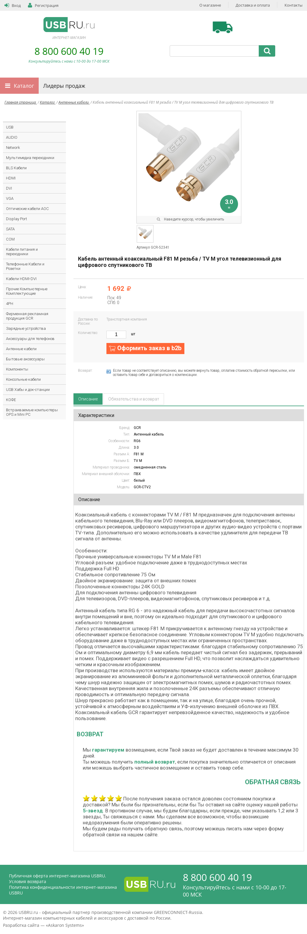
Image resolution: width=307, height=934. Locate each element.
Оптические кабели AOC (27, 208)
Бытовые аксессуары (25, 359)
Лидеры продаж (64, 85)
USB (9, 127)
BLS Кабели (16, 168)
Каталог (24, 85)
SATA (10, 229)
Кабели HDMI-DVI (21, 278)
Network (13, 147)
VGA (9, 198)
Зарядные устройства (26, 328)
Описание (88, 399)
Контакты (294, 5)
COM (10, 239)
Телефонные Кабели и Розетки (25, 266)
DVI (9, 188)
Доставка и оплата (253, 5)
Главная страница (20, 102)
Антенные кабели (74, 102)
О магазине (210, 5)
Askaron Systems (65, 925)
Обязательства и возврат (133, 399)
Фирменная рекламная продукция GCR (27, 316)
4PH (9, 303)
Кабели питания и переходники (22, 251)
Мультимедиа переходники (30, 157)
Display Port (16, 219)
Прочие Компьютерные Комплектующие (26, 291)
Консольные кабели (23, 379)
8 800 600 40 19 (68, 51)
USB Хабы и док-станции (28, 389)
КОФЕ (11, 400)
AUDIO (11, 137)
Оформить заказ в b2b (149, 348)
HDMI (11, 178)
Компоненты (17, 369)
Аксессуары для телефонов (30, 338)
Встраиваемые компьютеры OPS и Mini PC (32, 412)
